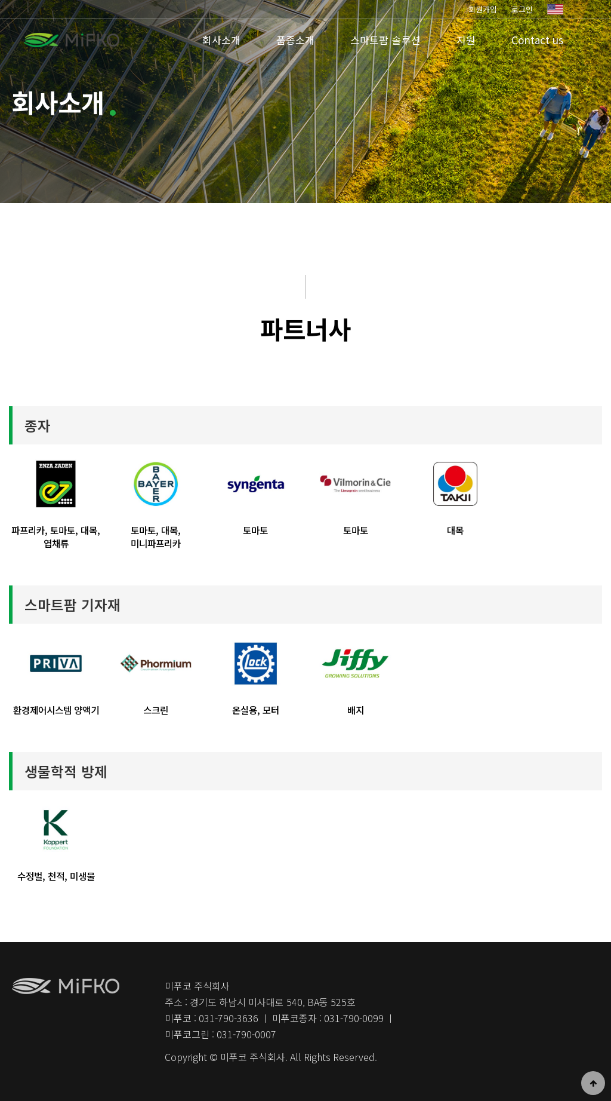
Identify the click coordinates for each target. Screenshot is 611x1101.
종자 (37, 425)
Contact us (537, 39)
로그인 (522, 9)
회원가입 (482, 9)
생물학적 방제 (65, 771)
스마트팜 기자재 (72, 604)
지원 (466, 39)
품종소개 (295, 39)
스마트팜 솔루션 (385, 39)
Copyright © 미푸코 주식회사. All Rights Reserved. (271, 1057)
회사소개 (221, 39)
